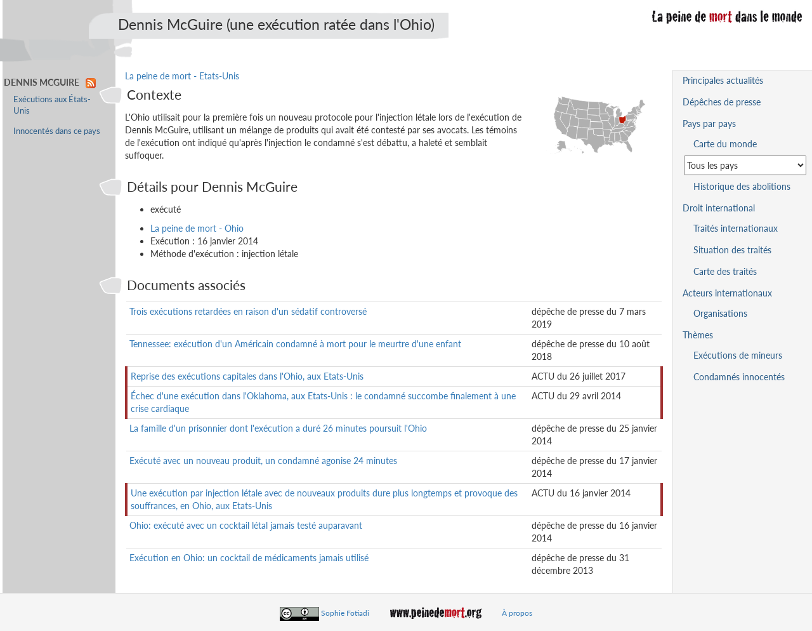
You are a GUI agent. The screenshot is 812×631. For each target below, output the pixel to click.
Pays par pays (709, 123)
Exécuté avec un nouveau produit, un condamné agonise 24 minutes (263, 460)
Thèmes (698, 334)
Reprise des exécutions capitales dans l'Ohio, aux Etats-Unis (247, 376)
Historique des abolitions (741, 186)
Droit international (719, 208)
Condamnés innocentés (739, 376)
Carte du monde (725, 143)
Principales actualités (723, 80)
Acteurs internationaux (727, 293)
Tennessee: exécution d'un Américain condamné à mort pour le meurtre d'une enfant (295, 343)
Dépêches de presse (722, 101)
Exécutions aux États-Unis (52, 105)
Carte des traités (725, 271)
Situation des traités (732, 249)
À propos (517, 613)
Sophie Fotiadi (345, 613)
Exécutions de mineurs (737, 355)
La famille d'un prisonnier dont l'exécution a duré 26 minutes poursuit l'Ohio (278, 428)
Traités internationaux (735, 228)
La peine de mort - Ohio (197, 228)
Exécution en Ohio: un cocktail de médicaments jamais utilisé (249, 557)
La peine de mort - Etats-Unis (182, 75)
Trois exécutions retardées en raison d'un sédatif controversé (248, 311)
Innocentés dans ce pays (56, 131)
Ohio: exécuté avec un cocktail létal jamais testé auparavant (245, 525)
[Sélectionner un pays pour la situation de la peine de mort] (745, 165)
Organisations (720, 313)
